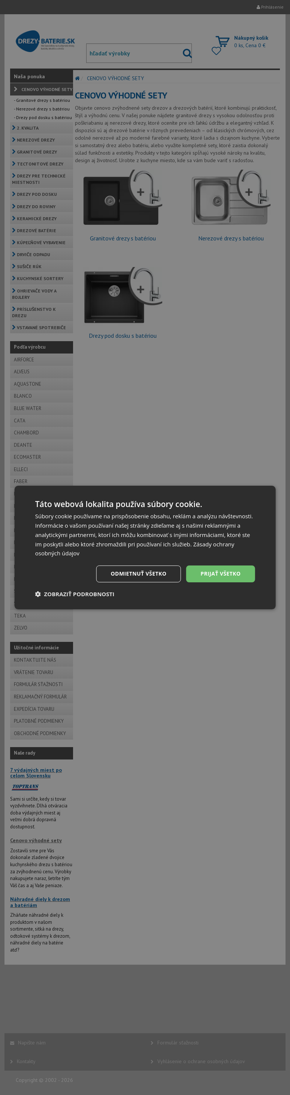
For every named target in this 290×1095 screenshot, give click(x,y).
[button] (75, 594)
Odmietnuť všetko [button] (139, 573)
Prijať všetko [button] (220, 573)
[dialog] (145, 547)
